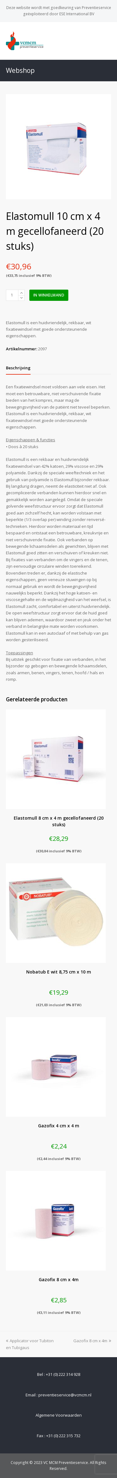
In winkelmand (49, 295)
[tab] (18, 368)
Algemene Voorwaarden (59, 1415)
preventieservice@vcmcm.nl (64, 1395)
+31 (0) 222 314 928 (63, 1374)
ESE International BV (76, 14)
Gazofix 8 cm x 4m (92, 1340)
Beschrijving (18, 368)
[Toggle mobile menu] (107, 40)
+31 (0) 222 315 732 (63, 1435)
